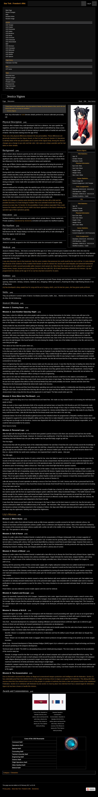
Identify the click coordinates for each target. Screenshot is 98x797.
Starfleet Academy (77, 196)
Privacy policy (6, 789)
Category (6, 772)
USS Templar (89, 183)
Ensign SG (79, 181)
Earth (80, 161)
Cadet (86, 196)
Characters (14, 772)
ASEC (84, 191)
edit (25, 122)
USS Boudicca (76, 191)
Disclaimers (35, 789)
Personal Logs (18, 430)
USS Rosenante (90, 233)
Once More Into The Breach (23, 396)
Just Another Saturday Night (24, 312)
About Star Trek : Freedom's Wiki (21, 789)
